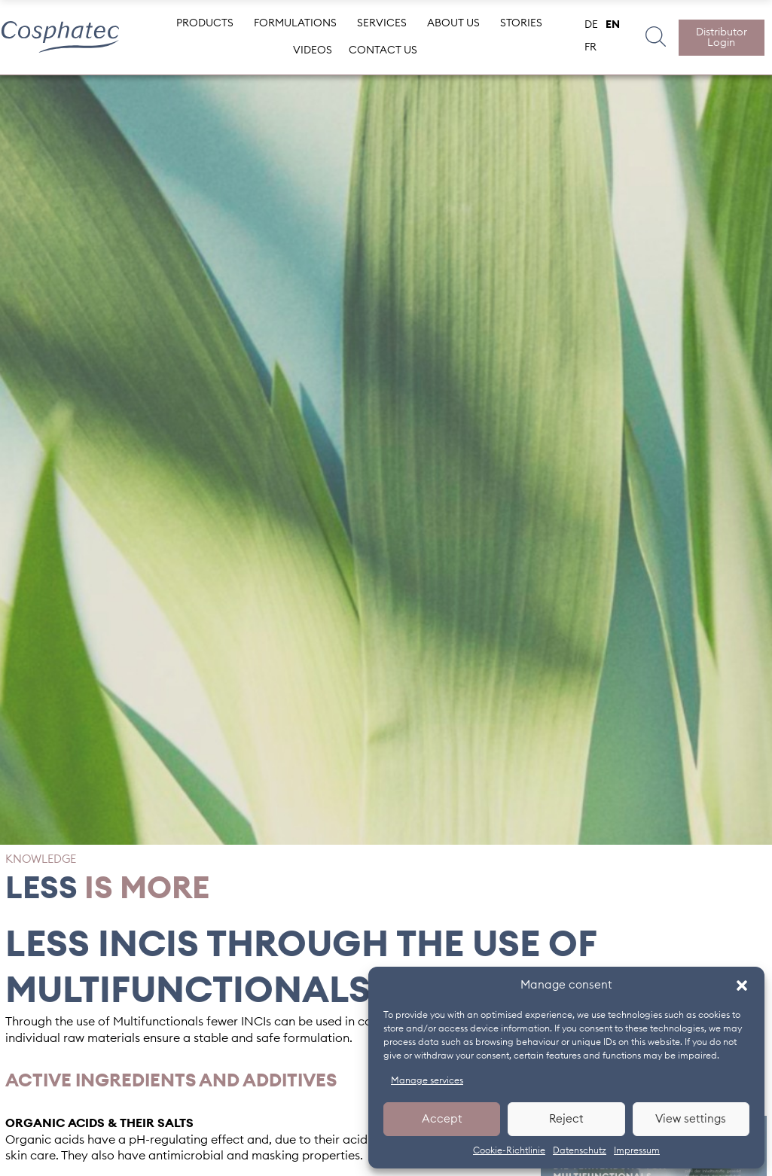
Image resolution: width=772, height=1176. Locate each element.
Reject (566, 1119)
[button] (741, 985)
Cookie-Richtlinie (509, 1150)
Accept (442, 1119)
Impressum (637, 1150)
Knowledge (40, 859)
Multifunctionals (158, 1022)
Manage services (427, 1080)
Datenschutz (579, 1150)
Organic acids (44, 1140)
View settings (690, 1119)
